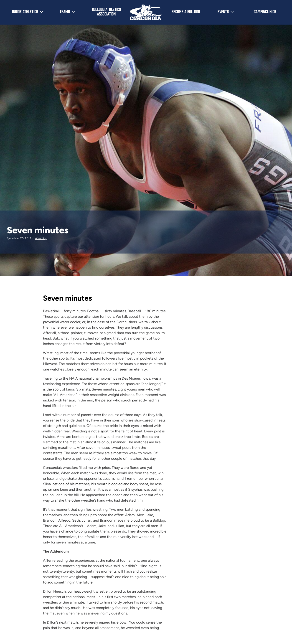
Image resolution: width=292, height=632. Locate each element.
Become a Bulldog (186, 11)
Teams (65, 11)
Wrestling (41, 238)
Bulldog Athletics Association (106, 11)
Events (223, 11)
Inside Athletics (25, 11)
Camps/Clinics (265, 11)
